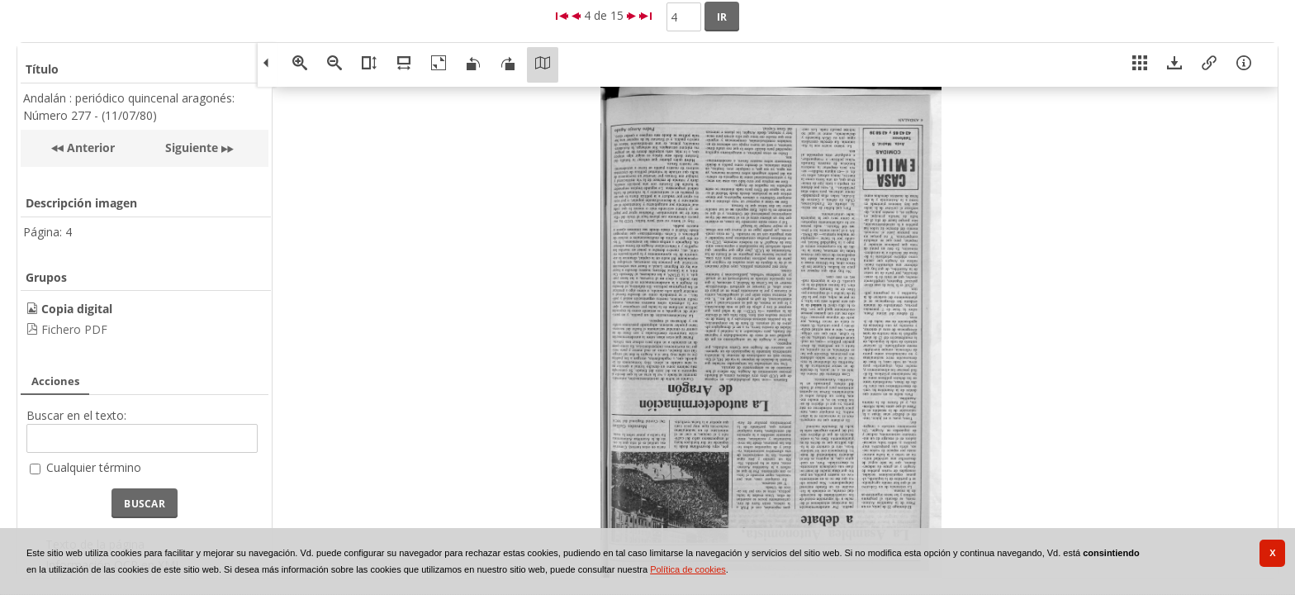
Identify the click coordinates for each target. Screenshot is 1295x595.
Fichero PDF (74, 329)
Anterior (89, 147)
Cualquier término (93, 467)
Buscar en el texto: (76, 415)
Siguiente (191, 147)
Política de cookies (688, 569)
